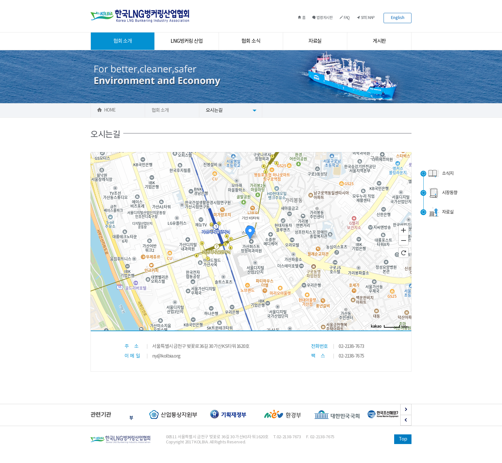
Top (403, 439)
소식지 (441, 173)
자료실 (315, 41)
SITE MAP (366, 18)
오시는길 (214, 110)
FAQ (345, 18)
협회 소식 (250, 41)
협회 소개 (122, 41)
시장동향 (442, 192)
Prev (405, 420)
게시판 (379, 41)
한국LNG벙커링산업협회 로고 (140, 16)
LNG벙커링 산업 (186, 41)
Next (405, 409)
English (397, 17)
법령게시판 (322, 18)
